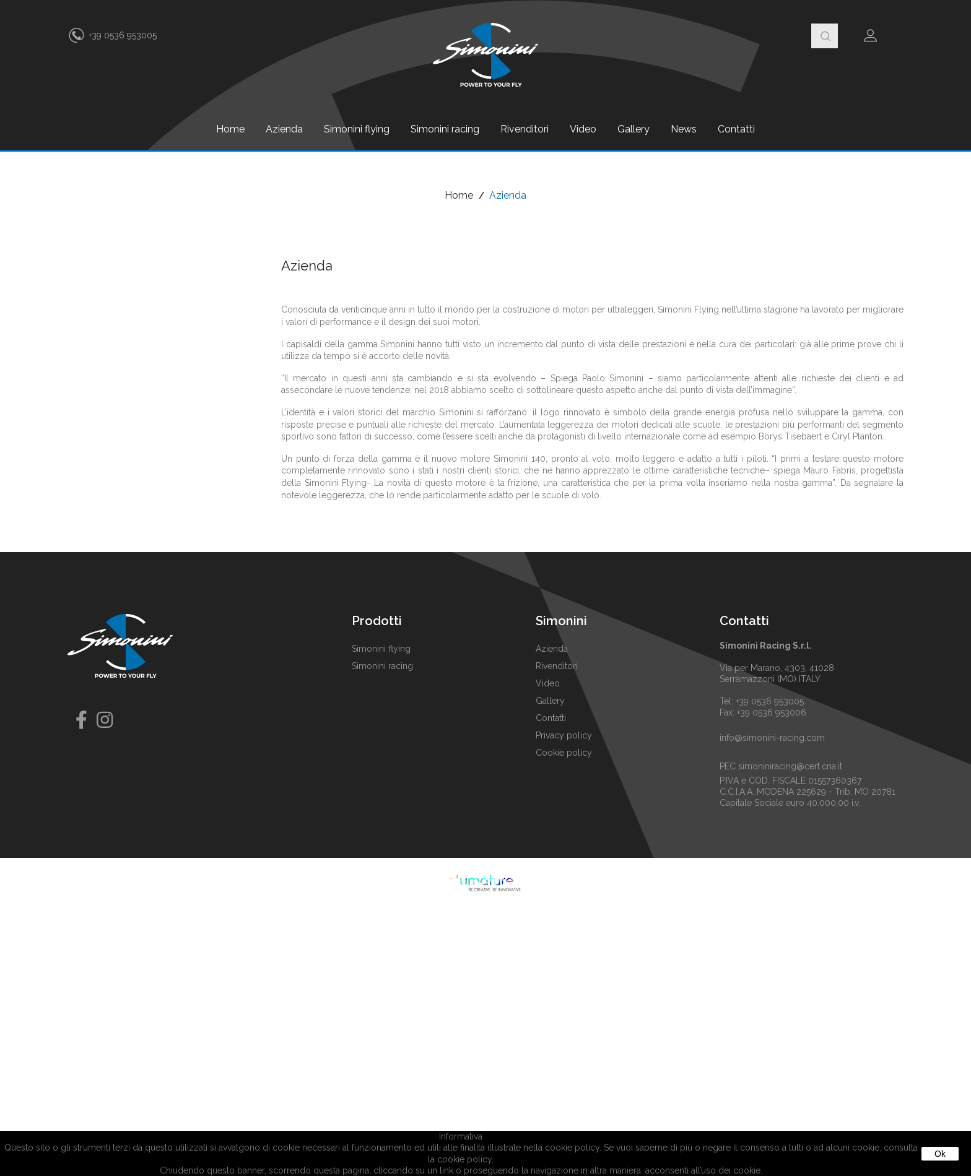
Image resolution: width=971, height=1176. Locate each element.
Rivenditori (524, 129)
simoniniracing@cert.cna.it (790, 766)
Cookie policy (564, 753)
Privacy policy (564, 735)
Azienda (284, 129)
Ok (940, 1154)
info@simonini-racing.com (772, 738)
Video (583, 129)
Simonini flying (357, 129)
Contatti (736, 129)
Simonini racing (445, 129)
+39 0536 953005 (123, 35)
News (684, 129)
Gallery (633, 129)
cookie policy (464, 1159)
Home (230, 129)
